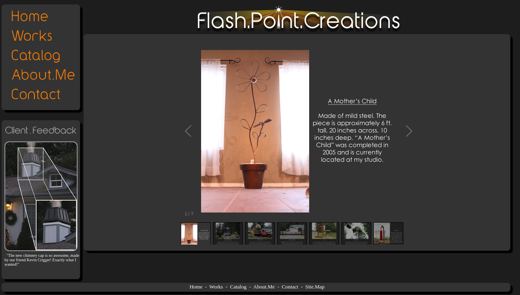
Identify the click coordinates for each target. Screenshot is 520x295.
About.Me (264, 287)
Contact (290, 287)
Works (216, 287)
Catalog (238, 287)
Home (195, 287)
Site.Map (315, 287)
